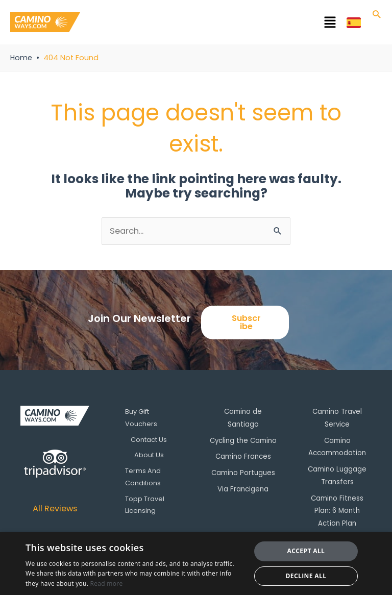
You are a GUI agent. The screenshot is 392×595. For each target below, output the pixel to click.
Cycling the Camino (243, 439)
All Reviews (55, 508)
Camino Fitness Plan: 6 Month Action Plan (337, 501)
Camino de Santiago (243, 417)
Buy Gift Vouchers (141, 417)
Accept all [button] (306, 551)
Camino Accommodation (337, 445)
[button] (213, 24)
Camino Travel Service (337, 417)
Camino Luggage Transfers (337, 473)
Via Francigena (243, 486)
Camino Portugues (243, 470)
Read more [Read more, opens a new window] (106, 583)
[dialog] (196, 563)
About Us (149, 455)
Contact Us (149, 439)
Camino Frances (243, 455)
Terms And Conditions (143, 476)
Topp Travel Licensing (144, 504)
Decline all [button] (306, 576)
